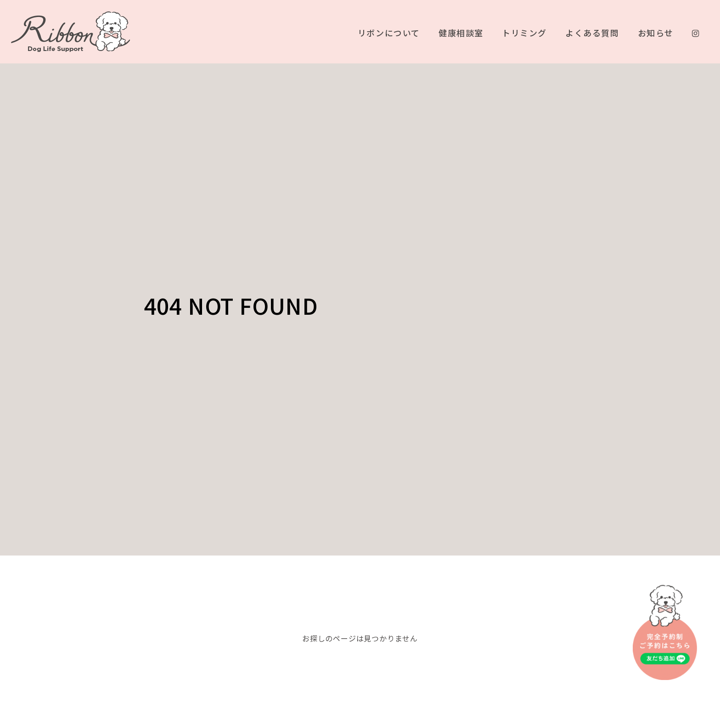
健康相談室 (460, 33)
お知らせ (655, 33)
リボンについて (388, 33)
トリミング (523, 33)
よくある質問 (592, 33)
